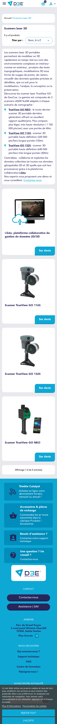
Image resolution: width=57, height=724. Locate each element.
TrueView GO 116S (20, 133)
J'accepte (28, 720)
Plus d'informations (11, 706)
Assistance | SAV (28, 606)
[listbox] (39, 40)
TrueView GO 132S (20, 145)
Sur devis (45, 250)
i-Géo (22, 173)
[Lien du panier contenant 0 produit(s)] (43, 4)
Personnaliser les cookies (34, 706)
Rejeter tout (28, 712)
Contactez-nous (28, 597)
